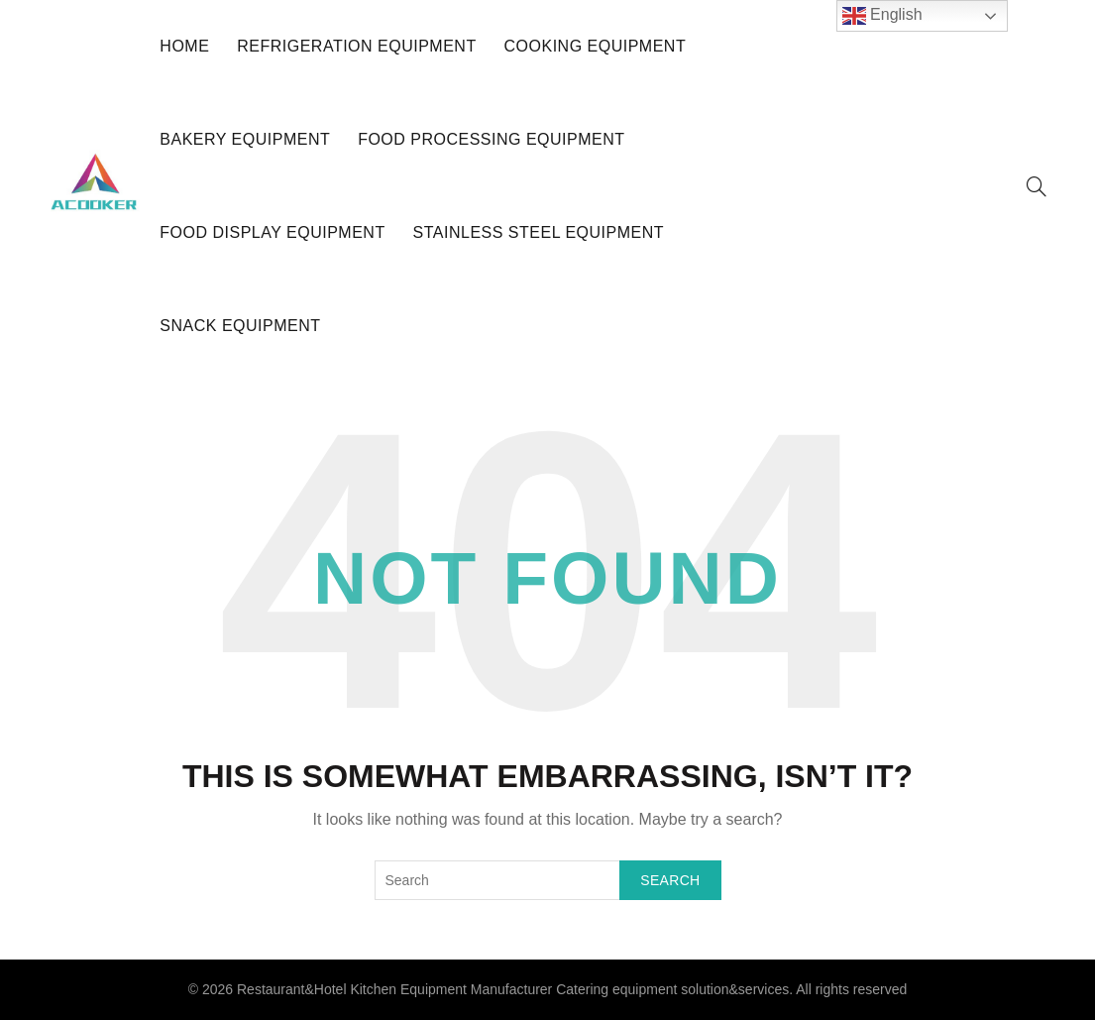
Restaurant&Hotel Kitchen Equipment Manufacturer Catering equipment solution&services (513, 989)
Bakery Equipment (245, 139)
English (882, 16)
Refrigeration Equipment (356, 46)
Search (670, 880)
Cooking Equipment (595, 46)
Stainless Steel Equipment (538, 232)
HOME (184, 46)
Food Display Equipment (272, 232)
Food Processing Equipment (491, 139)
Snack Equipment (240, 325)
